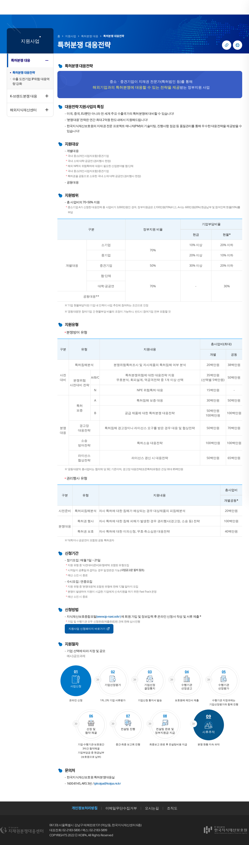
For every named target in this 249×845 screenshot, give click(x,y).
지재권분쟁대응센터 (34, 7)
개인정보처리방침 (84, 808)
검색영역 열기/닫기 (228, 7)
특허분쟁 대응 (20, 60)
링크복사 (226, 45)
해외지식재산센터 (23, 109)
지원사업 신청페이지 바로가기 (89, 628)
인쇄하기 (237, 45)
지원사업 (70, 36)
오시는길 (152, 808)
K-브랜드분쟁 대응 (23, 96)
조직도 (172, 808)
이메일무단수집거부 (121, 808)
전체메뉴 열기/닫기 (238, 7)
